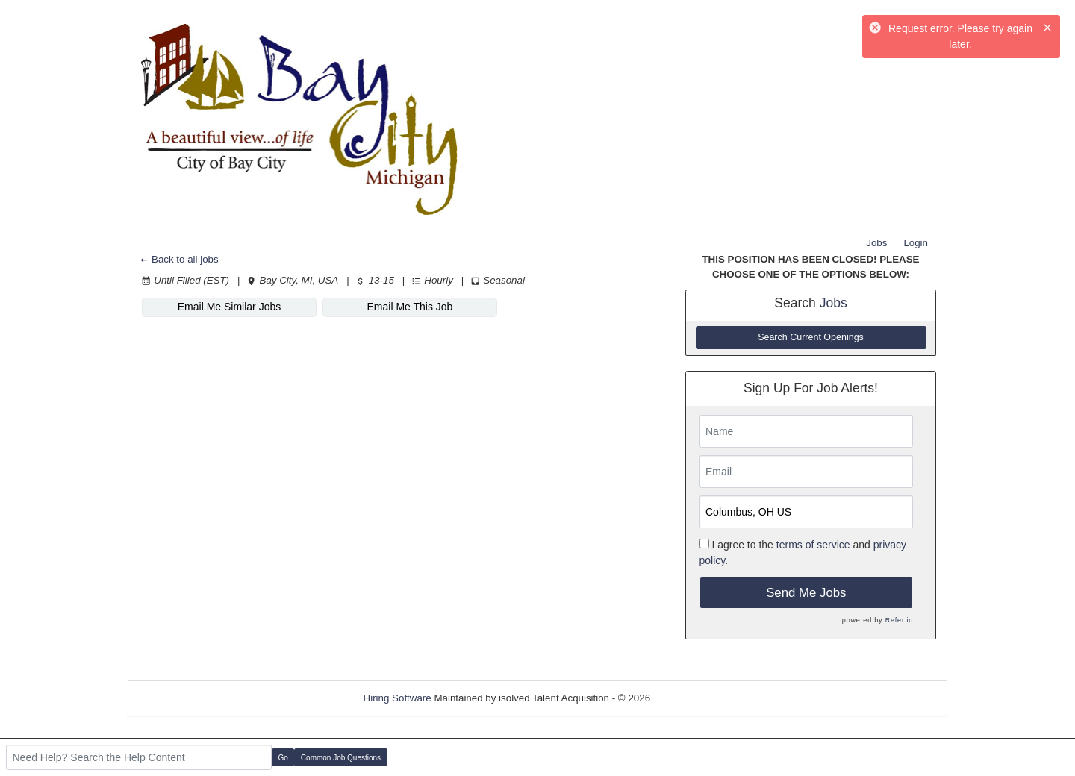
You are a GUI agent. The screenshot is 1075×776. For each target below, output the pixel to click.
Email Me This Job (410, 307)
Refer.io (899, 620)
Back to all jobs (179, 259)
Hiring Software (397, 698)
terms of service (813, 545)
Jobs (876, 242)
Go (283, 758)
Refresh (694, 698)
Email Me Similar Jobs (229, 307)
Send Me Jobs (806, 593)
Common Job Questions (341, 758)
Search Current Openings (811, 337)
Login (915, 242)
